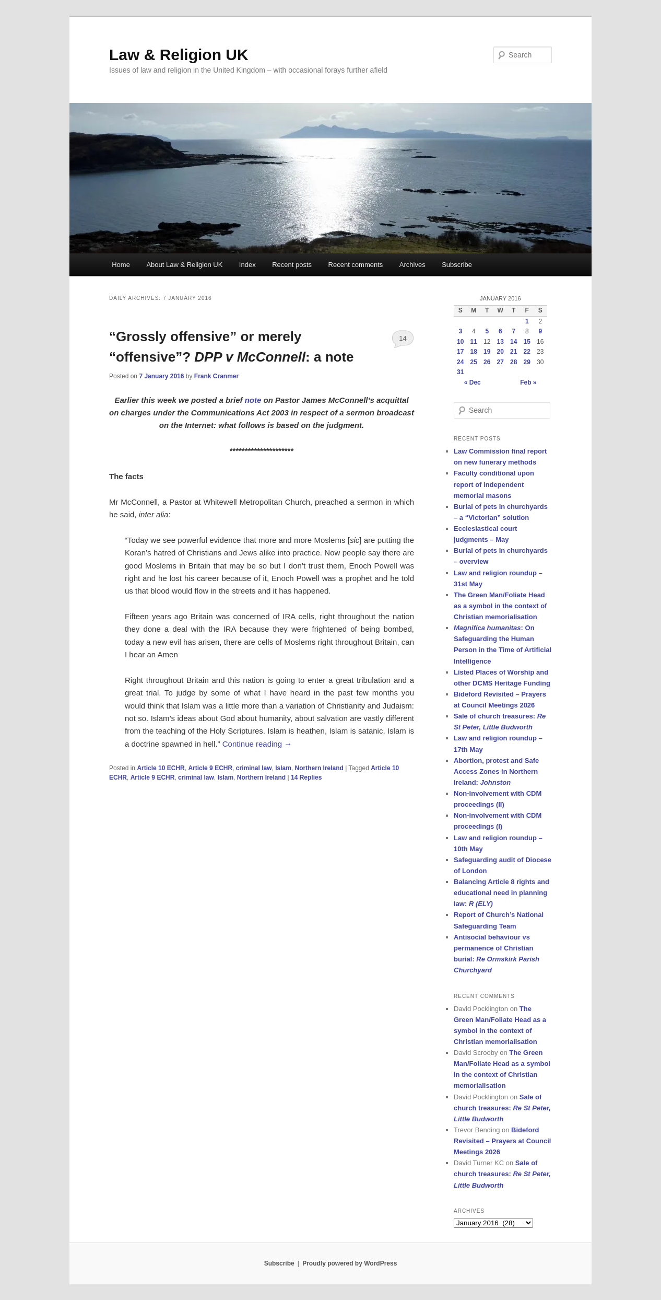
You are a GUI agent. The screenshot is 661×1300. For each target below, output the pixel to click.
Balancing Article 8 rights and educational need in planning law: (501, 893)
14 (402, 338)
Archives (412, 265)
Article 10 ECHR (160, 768)
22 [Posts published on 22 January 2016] (527, 351)
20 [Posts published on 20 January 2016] (500, 351)
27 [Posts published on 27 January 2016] (500, 362)
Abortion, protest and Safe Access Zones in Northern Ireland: (496, 771)
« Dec (472, 382)
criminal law (254, 768)
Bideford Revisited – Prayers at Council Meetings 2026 (502, 1141)
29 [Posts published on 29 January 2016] (527, 362)
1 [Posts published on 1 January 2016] (527, 321)
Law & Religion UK (179, 54)
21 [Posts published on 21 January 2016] (513, 351)
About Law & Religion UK (184, 265)
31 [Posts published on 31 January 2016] (460, 372)
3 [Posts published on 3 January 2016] (460, 331)
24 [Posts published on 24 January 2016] (460, 362)
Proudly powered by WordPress (349, 1263)
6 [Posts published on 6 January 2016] (500, 331)
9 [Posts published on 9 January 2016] (540, 331)
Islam (283, 768)
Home (121, 265)
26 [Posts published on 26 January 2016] (486, 362)
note (253, 400)
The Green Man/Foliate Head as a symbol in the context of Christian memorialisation (500, 606)
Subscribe (457, 265)
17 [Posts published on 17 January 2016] (460, 351)
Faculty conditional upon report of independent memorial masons (494, 484)
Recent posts (292, 265)
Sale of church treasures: (502, 1108)
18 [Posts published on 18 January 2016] (473, 351)
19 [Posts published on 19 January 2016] (486, 351)
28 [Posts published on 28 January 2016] (513, 362)
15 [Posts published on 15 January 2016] (527, 341)
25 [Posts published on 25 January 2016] (473, 362)
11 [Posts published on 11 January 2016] (473, 341)
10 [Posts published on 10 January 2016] (460, 341)
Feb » (528, 382)
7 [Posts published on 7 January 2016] (513, 331)
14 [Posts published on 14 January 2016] (513, 341)
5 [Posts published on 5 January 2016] (487, 331)
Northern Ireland (319, 768)
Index (247, 265)
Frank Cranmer (216, 376)
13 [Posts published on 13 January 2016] (500, 341)
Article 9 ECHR (210, 768)
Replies (306, 777)
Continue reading (257, 743)
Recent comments (355, 265)
